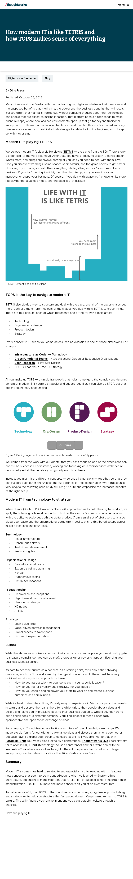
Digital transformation (22, 78)
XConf (33, 745)
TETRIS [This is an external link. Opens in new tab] (68, 151)
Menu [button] (123, 4)
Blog (47, 78)
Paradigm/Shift (16, 741)
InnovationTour (16, 749)
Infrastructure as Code (30, 354)
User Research (25, 363)
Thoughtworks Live (95, 741)
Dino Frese (17, 90)
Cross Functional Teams (31, 358)
